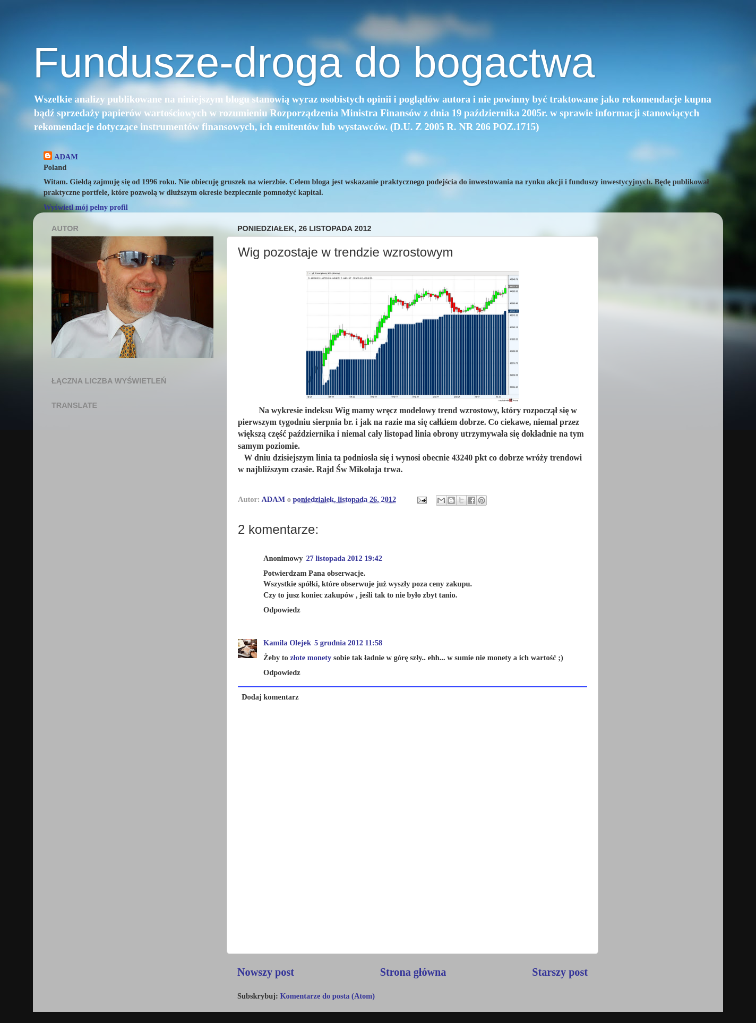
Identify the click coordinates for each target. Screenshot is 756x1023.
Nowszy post (265, 972)
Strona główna (413, 972)
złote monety (310, 657)
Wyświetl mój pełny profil (86, 207)
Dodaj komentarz (270, 697)
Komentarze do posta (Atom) (327, 996)
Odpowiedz (281, 610)
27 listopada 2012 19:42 (344, 558)
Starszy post (560, 972)
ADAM (66, 156)
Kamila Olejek (287, 642)
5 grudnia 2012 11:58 (348, 642)
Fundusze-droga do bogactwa (314, 62)
